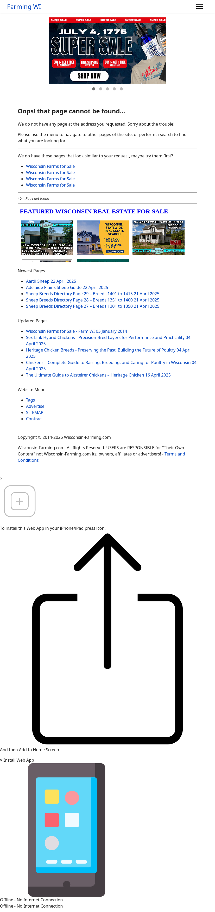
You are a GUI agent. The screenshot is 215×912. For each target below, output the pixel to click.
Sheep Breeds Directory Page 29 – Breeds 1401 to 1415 (92, 294)
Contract (34, 419)
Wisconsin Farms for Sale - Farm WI (76, 331)
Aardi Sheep (51, 281)
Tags (30, 400)
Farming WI (24, 6)
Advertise (35, 406)
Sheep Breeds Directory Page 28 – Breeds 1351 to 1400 (92, 300)
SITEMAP (34, 412)
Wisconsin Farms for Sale (50, 166)
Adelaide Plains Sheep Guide (67, 287)
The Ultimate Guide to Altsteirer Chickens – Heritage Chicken (98, 375)
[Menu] (199, 6)
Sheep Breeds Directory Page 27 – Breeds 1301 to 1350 (92, 306)
